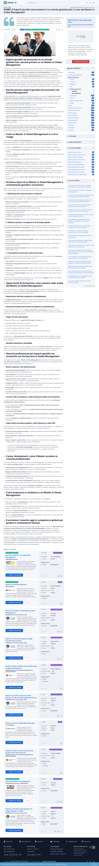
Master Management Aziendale (81, 167)
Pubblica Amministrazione (82, 100)
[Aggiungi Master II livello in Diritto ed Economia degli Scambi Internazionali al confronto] (45, 773)
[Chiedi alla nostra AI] (27, 575)
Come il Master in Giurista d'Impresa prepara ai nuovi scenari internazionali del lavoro (80, 257)
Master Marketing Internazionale (81, 169)
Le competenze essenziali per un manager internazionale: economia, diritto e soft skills (79, 186)
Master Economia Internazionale (81, 159)
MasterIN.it (9, 841)
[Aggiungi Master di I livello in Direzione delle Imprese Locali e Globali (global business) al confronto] (45, 716)
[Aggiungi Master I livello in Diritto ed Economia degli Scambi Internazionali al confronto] (45, 688)
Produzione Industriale (81, 110)
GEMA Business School (12, 559)
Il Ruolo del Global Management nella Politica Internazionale (79, 236)
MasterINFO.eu (26, 841)
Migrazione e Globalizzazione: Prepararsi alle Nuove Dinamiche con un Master (80, 267)
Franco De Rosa (78, 855)
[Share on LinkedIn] (59, 29)
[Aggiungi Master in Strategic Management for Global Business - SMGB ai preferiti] (42, 831)
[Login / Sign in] (90, 2)
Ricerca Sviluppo (81, 113)
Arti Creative (81, 72)
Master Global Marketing (81, 162)
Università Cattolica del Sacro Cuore (16, 614)
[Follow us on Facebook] (90, 861)
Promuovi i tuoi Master (33, 849)
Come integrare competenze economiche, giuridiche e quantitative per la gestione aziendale (79, 221)
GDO (82, 86)
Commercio (82, 81)
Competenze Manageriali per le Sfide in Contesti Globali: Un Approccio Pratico (81, 215)
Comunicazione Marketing (81, 75)
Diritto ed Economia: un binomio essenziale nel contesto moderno (80, 191)
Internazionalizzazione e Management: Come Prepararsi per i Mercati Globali (80, 276)
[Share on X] (62, 29)
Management (28, 29)
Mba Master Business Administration (81, 174)
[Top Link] (93, 2)
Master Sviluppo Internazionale (81, 172)
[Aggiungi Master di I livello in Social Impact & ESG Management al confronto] (45, 631)
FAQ (13, 849)
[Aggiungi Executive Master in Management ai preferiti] (42, 802)
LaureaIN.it (40, 841)
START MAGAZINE (90, 286)
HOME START (7, 7)
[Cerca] (77, 2)
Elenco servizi (7, 849)
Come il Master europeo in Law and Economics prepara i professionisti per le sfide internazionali (81, 271)
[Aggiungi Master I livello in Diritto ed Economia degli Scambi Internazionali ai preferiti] (42, 688)
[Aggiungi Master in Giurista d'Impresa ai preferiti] (42, 603)
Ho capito (94, 864)
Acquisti (82, 79)
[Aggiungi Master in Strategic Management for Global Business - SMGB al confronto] (45, 831)
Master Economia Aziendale (81, 157)
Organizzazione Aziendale (81, 108)
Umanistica (81, 130)
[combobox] (51, 2)
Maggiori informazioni (61, 864)
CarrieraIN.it (56, 841)
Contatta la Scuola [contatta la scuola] (80, 61)
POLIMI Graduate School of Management (17, 783)
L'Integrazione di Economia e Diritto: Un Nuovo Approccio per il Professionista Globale (80, 210)
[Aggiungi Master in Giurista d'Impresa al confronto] (45, 603)
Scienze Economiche (81, 117)
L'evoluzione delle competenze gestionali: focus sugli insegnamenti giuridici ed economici (80, 195)
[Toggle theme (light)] (86, 2)
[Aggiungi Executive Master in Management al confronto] (45, 802)
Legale (22, 29)
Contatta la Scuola (14, 575)
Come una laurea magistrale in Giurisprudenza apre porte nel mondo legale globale (80, 241)
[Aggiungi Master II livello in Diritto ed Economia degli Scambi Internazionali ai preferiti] (42, 773)
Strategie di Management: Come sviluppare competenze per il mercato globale (79, 226)
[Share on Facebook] (56, 29)
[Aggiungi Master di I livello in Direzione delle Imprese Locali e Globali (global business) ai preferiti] (42, 716)
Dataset (52, 854)
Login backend (31, 851)
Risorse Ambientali (81, 115)
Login (5, 851)
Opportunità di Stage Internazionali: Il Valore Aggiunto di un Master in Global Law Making (79, 262)
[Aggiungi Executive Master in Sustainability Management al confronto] (45, 576)
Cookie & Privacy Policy (49, 861)
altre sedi (45, 681)
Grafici (57, 854)
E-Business (82, 84)
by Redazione (7, 29)
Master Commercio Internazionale (81, 154)
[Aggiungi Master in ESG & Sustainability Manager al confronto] (45, 743)
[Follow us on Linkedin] (93, 861)
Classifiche (63, 854)
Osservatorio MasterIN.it (56, 851)
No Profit (82, 98)
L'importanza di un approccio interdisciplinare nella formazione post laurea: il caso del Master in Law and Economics (81, 251)
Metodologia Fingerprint (56, 849)
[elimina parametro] (93, 77)
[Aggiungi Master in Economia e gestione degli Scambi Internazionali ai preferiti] (42, 659)
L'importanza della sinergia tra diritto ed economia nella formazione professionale (81, 246)
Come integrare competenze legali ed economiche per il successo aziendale (78, 231)
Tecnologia (81, 125)
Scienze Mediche (81, 120)
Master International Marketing (81, 164)
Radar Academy (10, 586)
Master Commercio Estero (81, 152)
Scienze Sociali (81, 122)
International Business (37, 29)
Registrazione (11, 851)
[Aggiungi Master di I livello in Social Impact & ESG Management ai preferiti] (42, 631)
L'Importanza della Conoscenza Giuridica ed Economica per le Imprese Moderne (79, 205)
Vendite (82, 103)
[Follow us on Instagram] (87, 861)
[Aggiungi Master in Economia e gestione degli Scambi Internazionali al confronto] (45, 659)
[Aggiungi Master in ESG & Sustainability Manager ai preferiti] (42, 743)
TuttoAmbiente (10, 725)
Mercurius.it (87, 841)
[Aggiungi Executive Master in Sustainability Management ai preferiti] (42, 576)
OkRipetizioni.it (73, 841)
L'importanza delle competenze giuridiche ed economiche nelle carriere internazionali (80, 200)
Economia (46, 29)
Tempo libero (81, 127)
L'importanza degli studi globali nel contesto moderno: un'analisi (79, 281)
